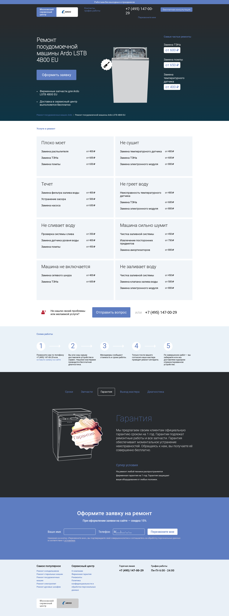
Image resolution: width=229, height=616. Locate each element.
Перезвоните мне (147, 17)
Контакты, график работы (92, 9)
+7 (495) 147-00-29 (139, 11)
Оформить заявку (56, 75)
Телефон (104, 531)
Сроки (69, 391)
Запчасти (87, 391)
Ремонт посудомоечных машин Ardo (54, 115)
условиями (69, 540)
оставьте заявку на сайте (49, 360)
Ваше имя (54, 531)
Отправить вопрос (111, 312)
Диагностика (155, 391)
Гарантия (106, 391)
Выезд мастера (129, 391)
